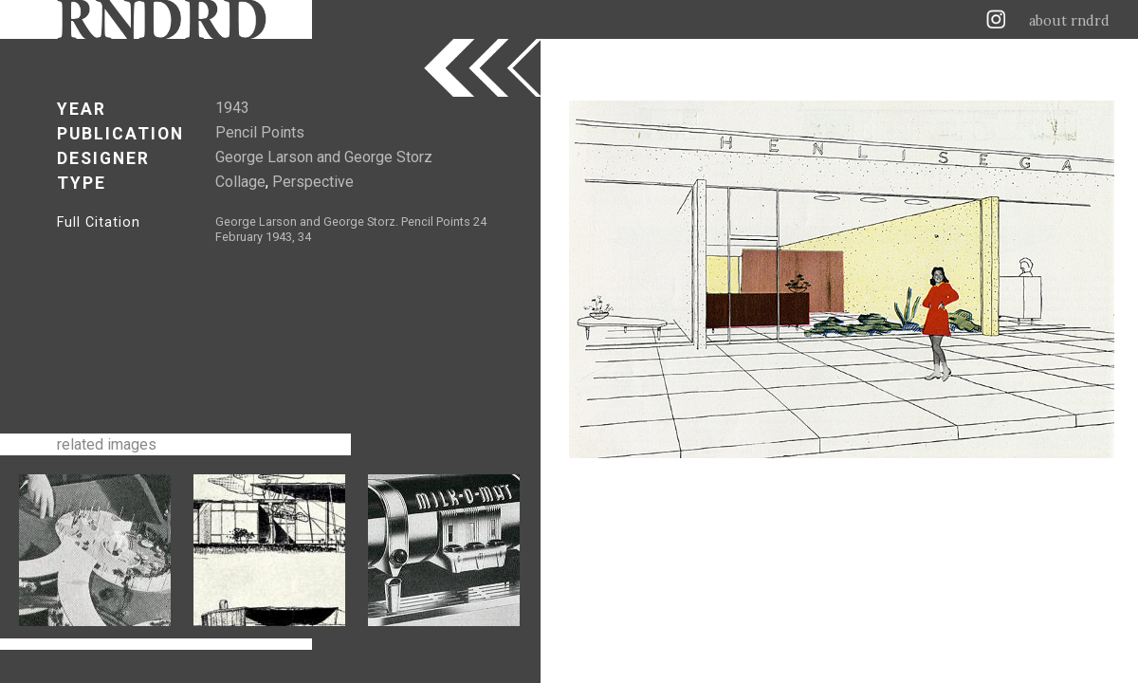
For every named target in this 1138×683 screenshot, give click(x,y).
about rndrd (1069, 20)
